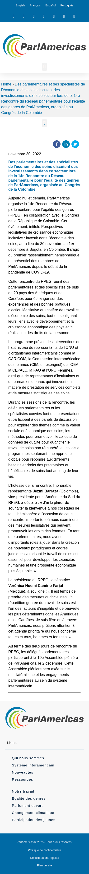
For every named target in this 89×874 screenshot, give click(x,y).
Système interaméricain (33, 765)
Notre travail (23, 791)
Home (6, 84)
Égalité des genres (29, 798)
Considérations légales (44, 858)
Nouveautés (22, 772)
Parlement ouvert (27, 805)
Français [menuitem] (35, 5)
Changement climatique (33, 813)
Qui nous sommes (28, 758)
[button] (44, 67)
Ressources (22, 779)
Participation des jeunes (33, 820)
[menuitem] (20, 5)
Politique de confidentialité (44, 850)
